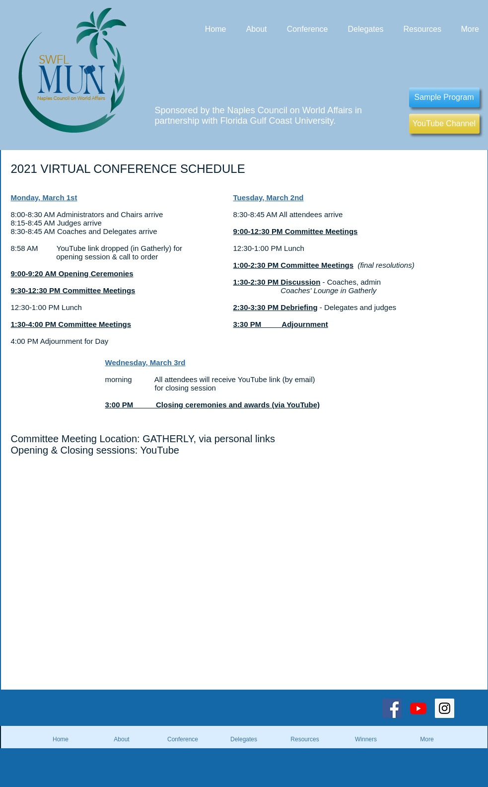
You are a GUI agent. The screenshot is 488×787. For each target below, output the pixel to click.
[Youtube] (418, 708)
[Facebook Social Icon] (392, 708)
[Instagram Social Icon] (444, 708)
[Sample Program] (444, 97)
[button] (366, 739)
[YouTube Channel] (444, 124)
